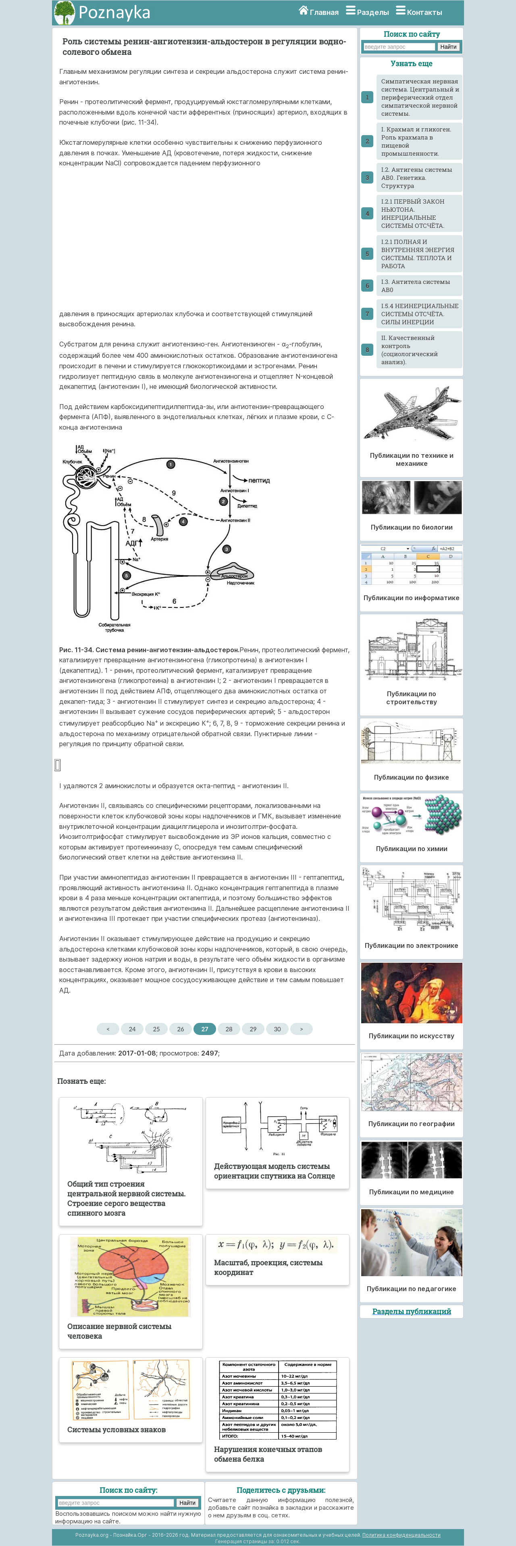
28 (228, 1029)
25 (156, 1029)
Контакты (424, 12)
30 (277, 1029)
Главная (324, 12)
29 (253, 1029)
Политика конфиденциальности (401, 1535)
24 (132, 1029)
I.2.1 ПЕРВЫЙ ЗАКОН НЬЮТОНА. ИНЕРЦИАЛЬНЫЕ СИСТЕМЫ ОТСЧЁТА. (413, 213)
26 (180, 1029)
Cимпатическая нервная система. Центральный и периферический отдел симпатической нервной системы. (420, 97)
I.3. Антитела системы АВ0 (415, 285)
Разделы (373, 12)
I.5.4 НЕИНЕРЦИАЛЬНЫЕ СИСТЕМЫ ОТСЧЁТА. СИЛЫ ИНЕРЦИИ (420, 314)
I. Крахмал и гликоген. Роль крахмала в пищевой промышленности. (416, 141)
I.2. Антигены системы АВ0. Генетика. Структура (416, 177)
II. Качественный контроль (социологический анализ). (409, 350)
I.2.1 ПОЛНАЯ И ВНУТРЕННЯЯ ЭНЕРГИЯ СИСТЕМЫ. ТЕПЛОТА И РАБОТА (417, 254)
